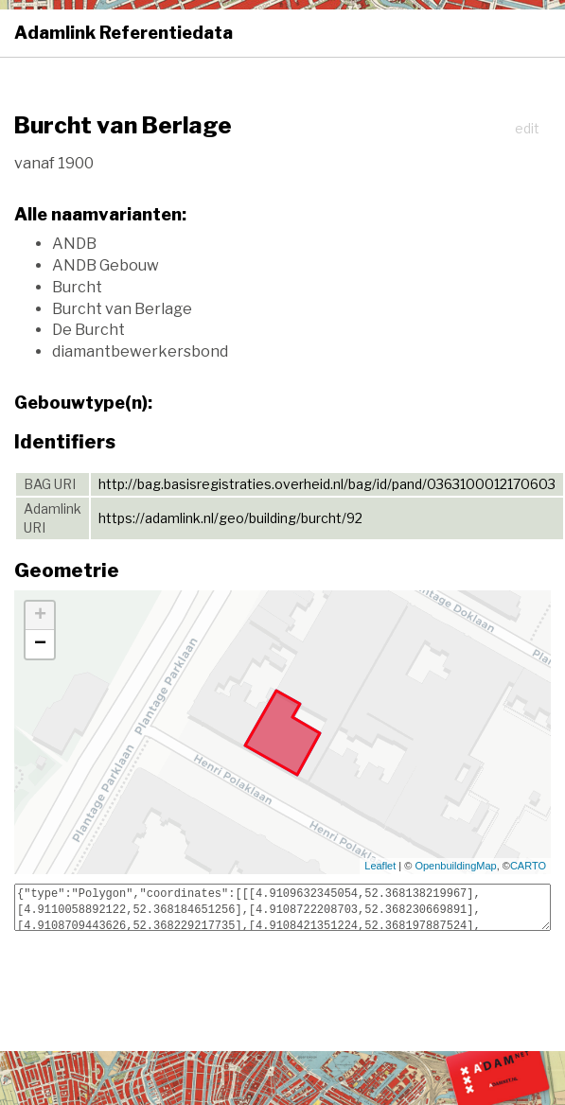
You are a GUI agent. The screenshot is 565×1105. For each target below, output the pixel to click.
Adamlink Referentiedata (123, 33)
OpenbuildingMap (455, 865)
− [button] (40, 644)
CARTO (528, 865)
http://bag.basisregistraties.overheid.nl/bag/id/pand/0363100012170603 (327, 484)
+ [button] (40, 616)
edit (527, 128)
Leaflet (380, 865)
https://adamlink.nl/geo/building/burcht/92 (230, 518)
